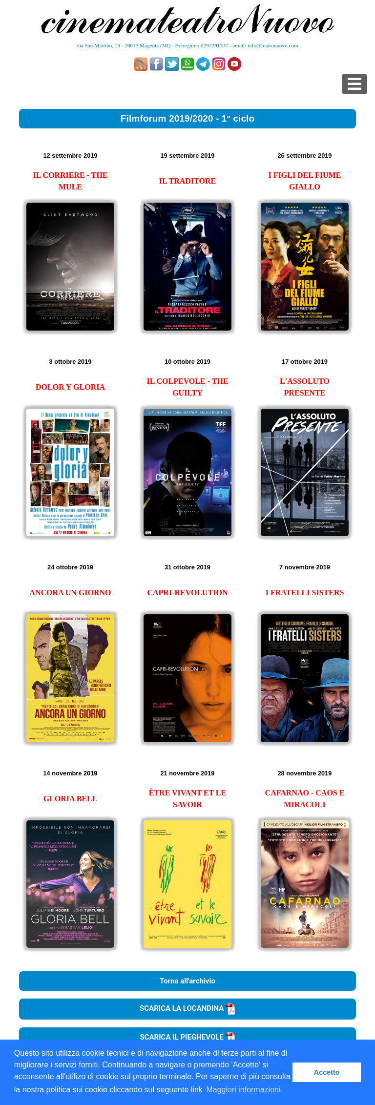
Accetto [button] (327, 1072)
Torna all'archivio (187, 981)
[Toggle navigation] (354, 84)
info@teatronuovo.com (273, 45)
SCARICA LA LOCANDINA (187, 1008)
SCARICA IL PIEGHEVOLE (187, 1037)
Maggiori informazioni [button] (243, 1089)
